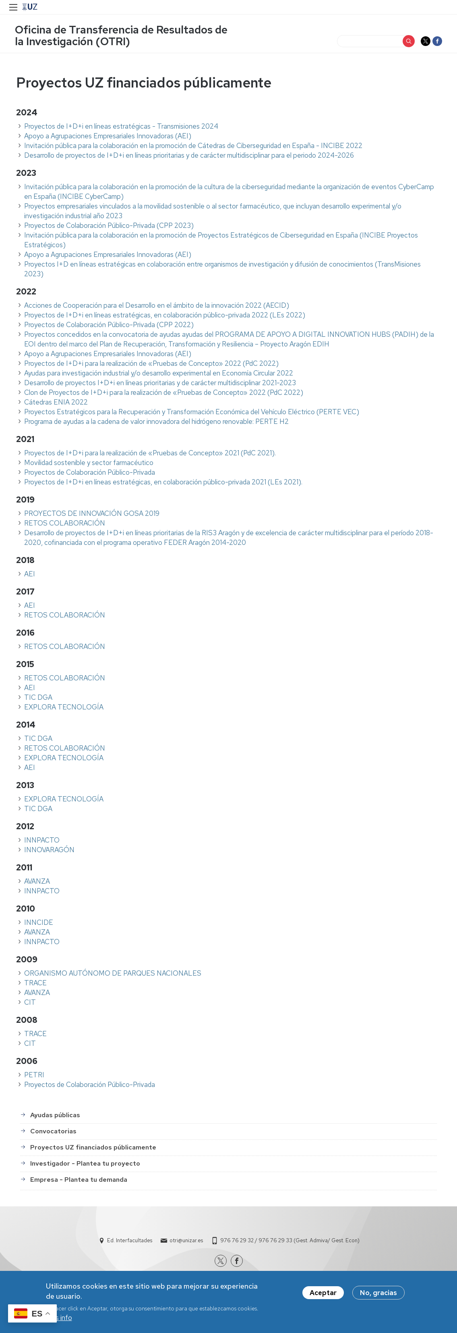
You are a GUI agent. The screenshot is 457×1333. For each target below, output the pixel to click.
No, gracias (378, 1292)
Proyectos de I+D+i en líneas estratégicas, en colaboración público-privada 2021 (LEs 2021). (163, 483)
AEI (29, 575)
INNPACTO (42, 841)
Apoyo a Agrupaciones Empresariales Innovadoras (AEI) (107, 137)
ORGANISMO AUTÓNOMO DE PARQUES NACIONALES (112, 974)
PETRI (34, 1076)
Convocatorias (53, 1133)
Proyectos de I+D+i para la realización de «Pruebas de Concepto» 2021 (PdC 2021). (150, 454)
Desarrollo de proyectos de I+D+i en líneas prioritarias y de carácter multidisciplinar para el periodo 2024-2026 (189, 156)
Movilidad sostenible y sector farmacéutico (88, 463)
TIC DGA (38, 698)
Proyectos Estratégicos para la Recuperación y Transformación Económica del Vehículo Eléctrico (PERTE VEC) (191, 413)
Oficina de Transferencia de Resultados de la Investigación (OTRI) (122, 36)
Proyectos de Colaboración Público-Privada (89, 473)
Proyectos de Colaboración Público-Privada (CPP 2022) (109, 325)
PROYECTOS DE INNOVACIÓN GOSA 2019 (91, 514)
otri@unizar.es (186, 1241)
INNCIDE (38, 923)
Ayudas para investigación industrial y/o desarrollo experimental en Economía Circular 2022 (158, 374)
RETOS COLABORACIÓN (64, 524)
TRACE (35, 984)
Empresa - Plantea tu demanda (78, 1181)
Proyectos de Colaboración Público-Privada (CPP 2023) (109, 226)
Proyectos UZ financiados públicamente (93, 1149)
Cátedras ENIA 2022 (56, 403)
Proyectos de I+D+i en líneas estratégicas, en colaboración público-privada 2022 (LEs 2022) (164, 316)
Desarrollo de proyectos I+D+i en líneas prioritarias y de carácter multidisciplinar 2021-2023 (160, 384)
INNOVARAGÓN (49, 851)
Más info (59, 1317)
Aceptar (323, 1292)
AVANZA (37, 882)
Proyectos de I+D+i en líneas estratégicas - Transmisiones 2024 (121, 127)
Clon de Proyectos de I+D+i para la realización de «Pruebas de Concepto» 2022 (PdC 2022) (163, 393)
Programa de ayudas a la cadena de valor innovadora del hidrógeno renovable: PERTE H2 (156, 422)
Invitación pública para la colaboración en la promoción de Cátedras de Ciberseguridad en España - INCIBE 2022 (193, 146)
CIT (30, 1003)
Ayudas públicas (55, 1116)
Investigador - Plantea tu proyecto (85, 1165)
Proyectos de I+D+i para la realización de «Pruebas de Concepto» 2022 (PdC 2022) (151, 364)
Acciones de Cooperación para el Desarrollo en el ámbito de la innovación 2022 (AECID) (156, 306)
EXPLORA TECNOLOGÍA (63, 708)
